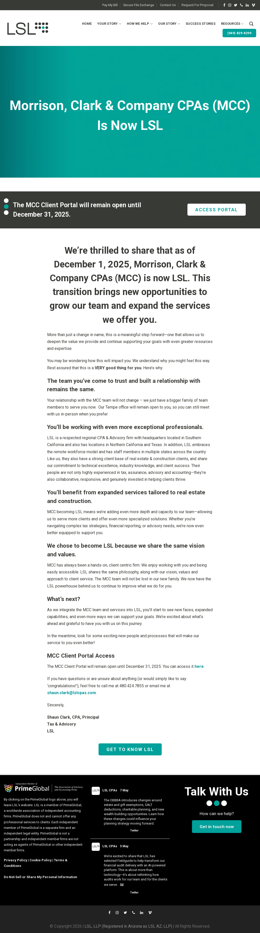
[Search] (251, 24)
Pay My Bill (110, 5)
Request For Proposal (197, 5)
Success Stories (200, 24)
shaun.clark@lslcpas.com (71, 692)
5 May (124, 846)
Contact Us (168, 5)
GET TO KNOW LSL (130, 749)
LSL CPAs (109, 790)
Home (87, 24)
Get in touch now (217, 826)
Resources (232, 23)
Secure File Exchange (138, 5)
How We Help (140, 23)
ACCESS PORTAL (216, 209)
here (199, 666)
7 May (124, 790)
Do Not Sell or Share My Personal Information (40, 877)
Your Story (109, 23)
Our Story (169, 23)
